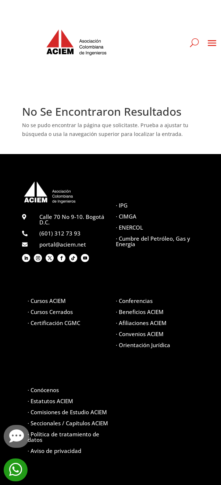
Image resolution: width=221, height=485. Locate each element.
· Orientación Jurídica (143, 345)
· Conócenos (43, 390)
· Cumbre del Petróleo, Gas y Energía (153, 241)
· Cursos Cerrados (50, 311)
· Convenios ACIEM (140, 334)
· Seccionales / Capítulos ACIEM (68, 423)
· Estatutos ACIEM (50, 401)
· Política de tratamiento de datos (63, 436)
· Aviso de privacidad (54, 450)
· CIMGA (126, 216)
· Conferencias (134, 300)
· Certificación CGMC (54, 323)
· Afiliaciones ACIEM (141, 323)
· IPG (122, 205)
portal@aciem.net (62, 244)
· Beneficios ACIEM (140, 311)
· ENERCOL (129, 227)
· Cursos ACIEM (47, 300)
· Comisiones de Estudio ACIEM (67, 412)
